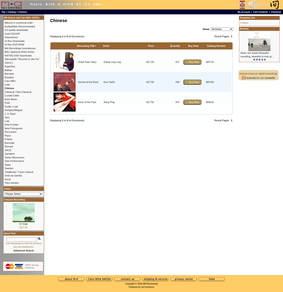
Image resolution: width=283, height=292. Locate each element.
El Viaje (23, 224)
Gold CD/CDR (12, 33)
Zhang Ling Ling (112, 62)
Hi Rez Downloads (15, 41)
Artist (106, 46)
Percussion (11, 132)
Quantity (175, 46)
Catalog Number (216, 46)
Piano (8, 135)
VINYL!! (9, 63)
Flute (7, 102)
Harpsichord (11, 37)
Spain (8, 164)
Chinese (22, 12)
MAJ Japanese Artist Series (19, 52)
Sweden (9, 168)
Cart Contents (260, 12)
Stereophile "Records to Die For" (22, 59)
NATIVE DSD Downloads (18, 55)
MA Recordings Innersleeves (20, 48)
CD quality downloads (16, 30)
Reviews (244, 29)
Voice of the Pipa (87, 102)
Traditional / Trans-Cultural (19, 172)
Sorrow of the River (88, 82)
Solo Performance (14, 161)
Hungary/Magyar (14, 110)
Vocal (8, 179)
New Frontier (12, 124)
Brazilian (9, 77)
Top (4, 12)
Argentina (10, 66)
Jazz (7, 117)
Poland (8, 139)
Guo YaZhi (109, 82)
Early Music (11, 99)
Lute (7, 121)
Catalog (12, 12)
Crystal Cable (12, 95)
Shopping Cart (247, 18)
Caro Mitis (10, 81)
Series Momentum (14, 157)
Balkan (8, 70)
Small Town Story (87, 62)
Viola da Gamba (13, 175)
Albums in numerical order (19, 22)
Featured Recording (14, 199)
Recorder (10, 143)
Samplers (10, 153)
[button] (192, 62)
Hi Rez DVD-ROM (14, 44)
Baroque (9, 73)
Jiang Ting (109, 102)
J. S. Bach (10, 113)
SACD (8, 150)
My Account (244, 12)
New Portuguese (14, 128)
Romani (9, 146)
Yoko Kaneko (12, 183)
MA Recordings (150, 284)
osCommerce (147, 287)
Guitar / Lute (11, 106)
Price (151, 46)
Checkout (276, 12)
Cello (7, 84)
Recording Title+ (86, 46)
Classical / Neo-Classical (18, 92)
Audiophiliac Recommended (20, 26)
